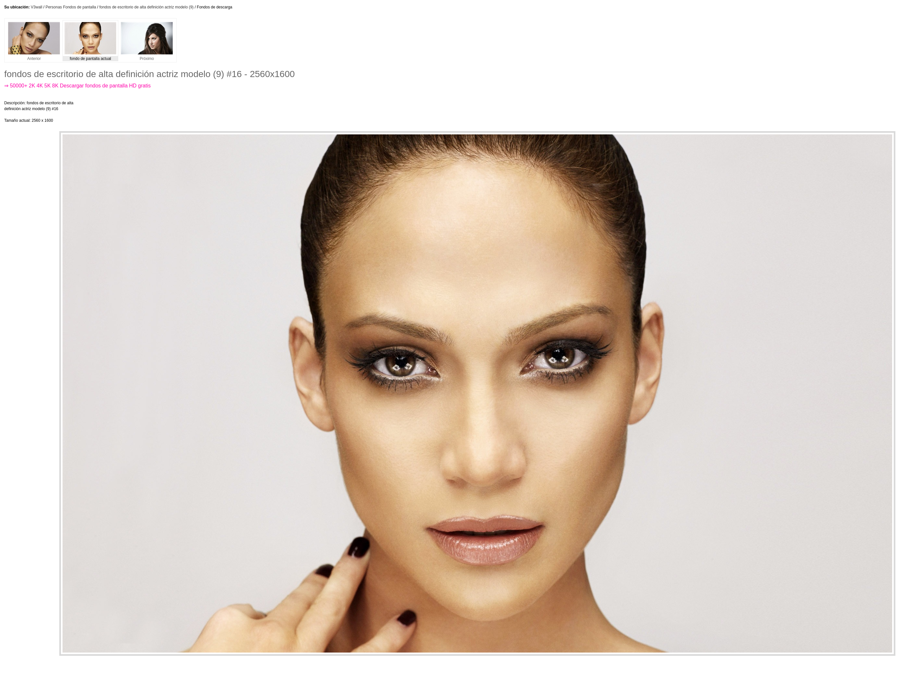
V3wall (36, 7)
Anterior (34, 57)
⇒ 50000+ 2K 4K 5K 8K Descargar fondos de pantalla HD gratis (77, 85)
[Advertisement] (210, 111)
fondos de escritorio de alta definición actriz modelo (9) (146, 7)
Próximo (146, 57)
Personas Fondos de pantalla (70, 7)
